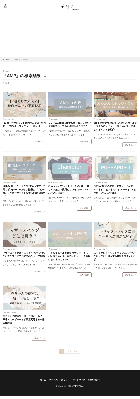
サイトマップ (79, 383)
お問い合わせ (95, 383)
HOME (7, 59)
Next (76, 354)
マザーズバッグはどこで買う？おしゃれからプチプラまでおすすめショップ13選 (24, 258)
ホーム (41, 383)
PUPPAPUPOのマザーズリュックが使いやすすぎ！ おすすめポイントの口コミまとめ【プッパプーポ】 (115, 190)
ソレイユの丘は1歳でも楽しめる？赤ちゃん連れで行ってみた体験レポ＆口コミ (69, 126)
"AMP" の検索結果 (20, 59)
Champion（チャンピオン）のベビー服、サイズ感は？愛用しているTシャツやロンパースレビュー (68, 190)
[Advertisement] (70, 36)
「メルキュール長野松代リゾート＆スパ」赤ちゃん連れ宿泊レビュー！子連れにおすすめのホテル (69, 258)
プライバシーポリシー (59, 383)
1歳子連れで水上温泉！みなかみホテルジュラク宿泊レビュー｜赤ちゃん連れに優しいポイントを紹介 (115, 126)
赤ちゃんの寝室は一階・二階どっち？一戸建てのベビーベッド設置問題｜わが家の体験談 (24, 322)
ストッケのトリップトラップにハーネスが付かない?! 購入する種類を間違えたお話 (114, 258)
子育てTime (78, 389)
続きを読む (39, 142)
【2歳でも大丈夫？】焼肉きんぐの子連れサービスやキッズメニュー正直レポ (24, 124)
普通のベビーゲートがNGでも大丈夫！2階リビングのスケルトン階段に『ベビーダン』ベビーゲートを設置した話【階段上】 (24, 192)
